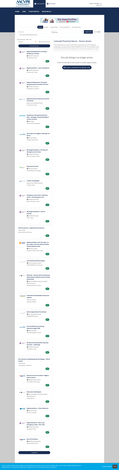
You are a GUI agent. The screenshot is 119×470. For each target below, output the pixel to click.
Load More (34, 452)
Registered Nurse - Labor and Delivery (38, 68)
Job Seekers (39, 4)
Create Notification (44, 41)
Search (40, 27)
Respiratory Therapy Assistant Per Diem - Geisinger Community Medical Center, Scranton (38, 117)
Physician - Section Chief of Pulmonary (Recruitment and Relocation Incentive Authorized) (38, 277)
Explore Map (54, 27)
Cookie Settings (106, 466)
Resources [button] (46, 11)
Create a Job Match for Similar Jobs (77, 67)
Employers (51, 4)
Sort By (20, 41)
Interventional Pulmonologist (36, 260)
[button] (97, 32)
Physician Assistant (32, 166)
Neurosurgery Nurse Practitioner (36, 312)
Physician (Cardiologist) (34, 392)
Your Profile (34, 11)
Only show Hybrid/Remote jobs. (29, 35)
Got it (115, 466)
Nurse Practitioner (32, 439)
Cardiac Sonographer (33, 181)
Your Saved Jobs (76, 27)
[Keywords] (34, 32)
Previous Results (34, 46)
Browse (46, 27)
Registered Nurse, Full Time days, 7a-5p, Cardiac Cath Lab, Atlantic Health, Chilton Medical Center (38, 244)
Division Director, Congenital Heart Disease (31, 228)
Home (17, 11)
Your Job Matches (65, 27)
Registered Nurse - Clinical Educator (37, 408)
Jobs (24, 11)
